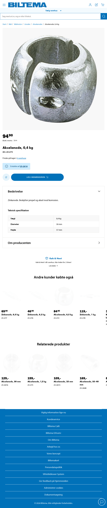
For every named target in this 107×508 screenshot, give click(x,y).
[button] (53, 10)
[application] (102, 502)
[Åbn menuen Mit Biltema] (90, 5)
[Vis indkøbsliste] (96, 5)
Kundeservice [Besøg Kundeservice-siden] (53, 419)
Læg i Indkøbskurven (37, 177)
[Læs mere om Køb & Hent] (53, 258)
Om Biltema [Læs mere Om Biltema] (53, 439)
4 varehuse (21, 158)
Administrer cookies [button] (53, 487)
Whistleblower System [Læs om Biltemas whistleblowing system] (53, 474)
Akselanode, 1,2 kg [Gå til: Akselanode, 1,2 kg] (37, 381)
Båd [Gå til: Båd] (10, 24)
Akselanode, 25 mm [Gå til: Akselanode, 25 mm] (63, 381)
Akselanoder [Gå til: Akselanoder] (37, 24)
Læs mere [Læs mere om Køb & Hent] (53, 266)
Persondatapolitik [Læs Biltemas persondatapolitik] (53, 467)
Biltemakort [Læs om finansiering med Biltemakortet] (53, 460)
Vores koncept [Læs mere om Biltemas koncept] (53, 453)
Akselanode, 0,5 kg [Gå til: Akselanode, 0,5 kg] (63, 314)
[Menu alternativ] (4, 5)
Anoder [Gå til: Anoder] (27, 24)
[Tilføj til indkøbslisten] (6, 177)
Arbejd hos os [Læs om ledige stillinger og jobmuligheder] (53, 446)
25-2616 (24, 166)
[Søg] (104, 16)
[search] (53, 16)
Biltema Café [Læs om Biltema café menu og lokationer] (54, 426)
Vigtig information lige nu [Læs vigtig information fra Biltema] (53, 412)
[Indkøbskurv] (103, 5)
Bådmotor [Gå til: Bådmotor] (18, 24)
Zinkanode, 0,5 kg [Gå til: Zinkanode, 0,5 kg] (10, 314)
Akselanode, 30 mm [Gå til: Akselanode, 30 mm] (11, 381)
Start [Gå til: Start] (4, 24)
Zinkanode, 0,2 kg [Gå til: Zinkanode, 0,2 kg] (36, 314)
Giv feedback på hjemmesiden (53, 480)
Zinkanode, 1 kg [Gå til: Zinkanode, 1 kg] (88, 314)
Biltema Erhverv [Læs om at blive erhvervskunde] (53, 432)
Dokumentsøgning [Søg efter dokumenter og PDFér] (53, 494)
